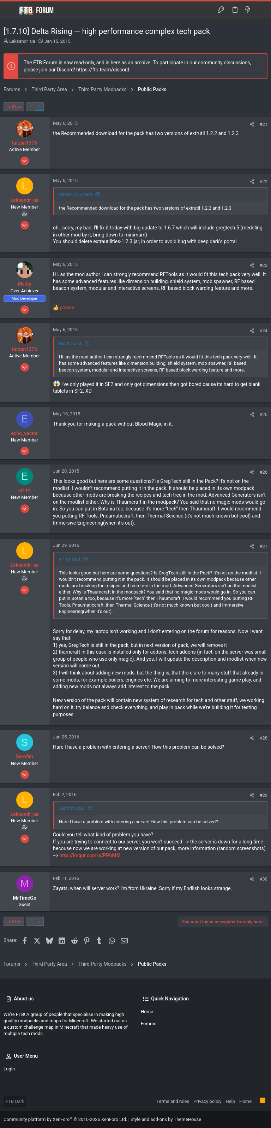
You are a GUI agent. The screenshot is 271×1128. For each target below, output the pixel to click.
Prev (16, 107)
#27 (263, 546)
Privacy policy (207, 1101)
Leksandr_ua (22, 41)
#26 (263, 472)
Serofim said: (72, 808)
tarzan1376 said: (76, 194)
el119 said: (70, 559)
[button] (11, 10)
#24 (263, 330)
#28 (263, 738)
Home (147, 1011)
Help (230, 1101)
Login (9, 1068)
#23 (263, 265)
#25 (263, 414)
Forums (148, 1023)
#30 (263, 879)
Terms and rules (172, 1101)
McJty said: (70, 343)
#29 (263, 795)
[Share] (252, 124)
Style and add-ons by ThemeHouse (166, 1119)
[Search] (260, 10)
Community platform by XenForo (65, 1119)
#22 (263, 181)
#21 (263, 124)
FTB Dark (15, 1101)
